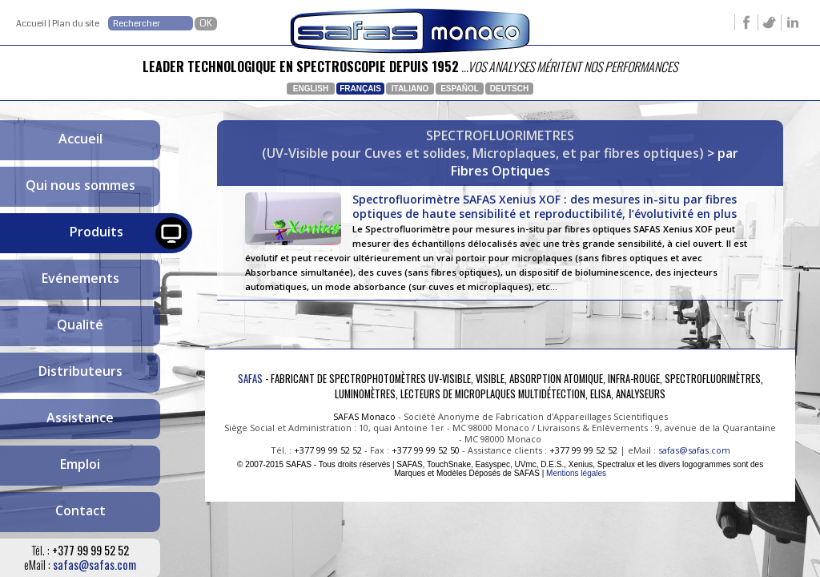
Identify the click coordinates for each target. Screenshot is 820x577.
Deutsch (509, 88)
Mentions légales (576, 473)
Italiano (410, 88)
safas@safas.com (94, 564)
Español (459, 88)
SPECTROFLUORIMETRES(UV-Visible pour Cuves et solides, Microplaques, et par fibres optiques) (483, 144)
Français (360, 88)
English (310, 88)
